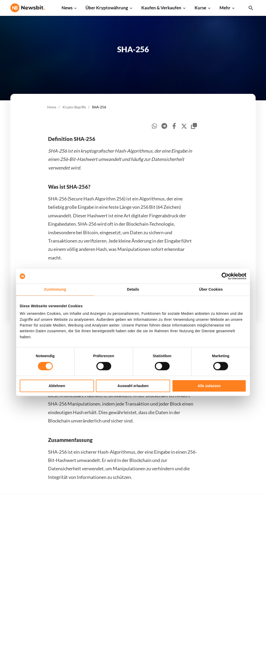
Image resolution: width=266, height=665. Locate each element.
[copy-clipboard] (194, 127)
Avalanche (185, 611)
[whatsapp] (154, 126)
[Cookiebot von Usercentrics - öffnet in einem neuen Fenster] (223, 276)
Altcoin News (77, 567)
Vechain (183, 602)
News (67, 7)
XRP (180, 550)
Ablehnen (57, 386)
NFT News (74, 602)
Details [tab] (133, 289)
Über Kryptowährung (106, 7)
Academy (129, 586)
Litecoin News (78, 559)
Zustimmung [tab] (55, 289)
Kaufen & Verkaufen (161, 7)
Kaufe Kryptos (133, 524)
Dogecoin (184, 567)
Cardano (183, 559)
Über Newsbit (243, 586)
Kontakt (239, 578)
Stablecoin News (80, 585)
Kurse (200, 7)
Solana (182, 576)
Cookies (238, 621)
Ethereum (184, 541)
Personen (129, 569)
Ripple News (76, 541)
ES (28, 583)
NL (12, 583)
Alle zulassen (209, 386)
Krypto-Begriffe (74, 107)
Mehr (225, 7)
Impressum (241, 630)
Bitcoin (182, 533)
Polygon (183, 593)
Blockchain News (80, 576)
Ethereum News (79, 533)
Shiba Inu (184, 585)
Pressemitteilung (80, 619)
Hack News (75, 611)
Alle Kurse (185, 524)
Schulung (128, 595)
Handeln (128, 533)
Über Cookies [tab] (211, 289)
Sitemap (115, 656)
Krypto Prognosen (136, 604)
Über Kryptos (132, 560)
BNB (180, 619)
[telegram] (164, 126)
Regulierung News (81, 593)
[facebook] (174, 126)
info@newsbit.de (24, 538)
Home (51, 107)
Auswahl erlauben (133, 386)
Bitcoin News (77, 524)
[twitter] (184, 127)
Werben (238, 524)
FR (20, 583)
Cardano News (78, 550)
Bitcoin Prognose (135, 612)
